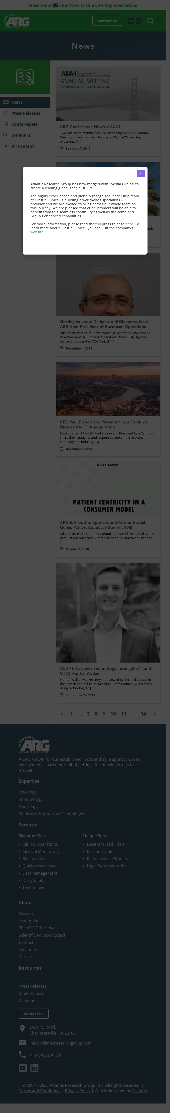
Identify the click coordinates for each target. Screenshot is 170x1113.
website (36, 232)
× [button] (141, 173)
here (129, 224)
